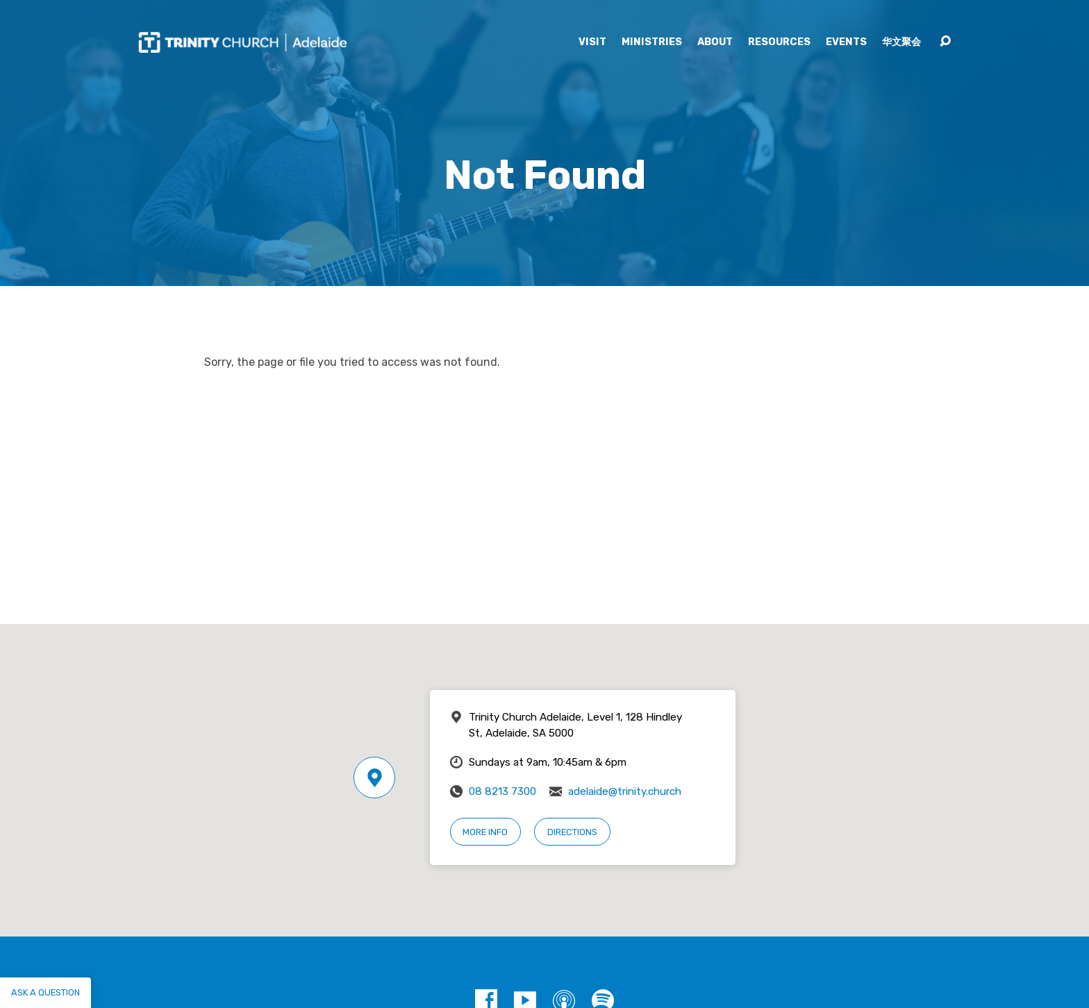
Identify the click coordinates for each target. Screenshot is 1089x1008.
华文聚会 (901, 42)
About (715, 42)
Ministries (652, 42)
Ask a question (45, 992)
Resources (779, 42)
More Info (485, 832)
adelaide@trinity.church (624, 791)
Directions (572, 832)
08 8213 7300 (502, 791)
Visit (592, 42)
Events (846, 42)
